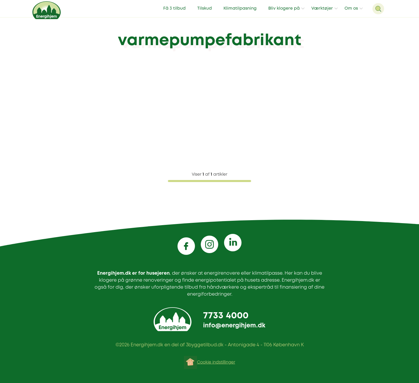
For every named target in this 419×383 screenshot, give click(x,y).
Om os (351, 8)
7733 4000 (225, 316)
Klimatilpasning (240, 8)
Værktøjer (322, 8)
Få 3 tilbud (174, 8)
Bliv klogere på (284, 8)
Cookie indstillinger (216, 362)
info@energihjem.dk (234, 326)
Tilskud (204, 8)
